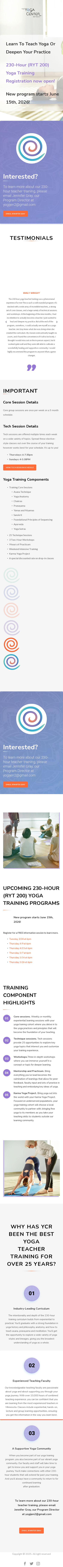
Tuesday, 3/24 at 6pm (20, 938)
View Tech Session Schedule (20, 467)
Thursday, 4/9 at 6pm (20, 943)
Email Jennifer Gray (15, 214)
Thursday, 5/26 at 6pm (20, 962)
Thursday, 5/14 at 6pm (20, 957)
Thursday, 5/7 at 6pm (20, 952)
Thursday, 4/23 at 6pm (20, 948)
